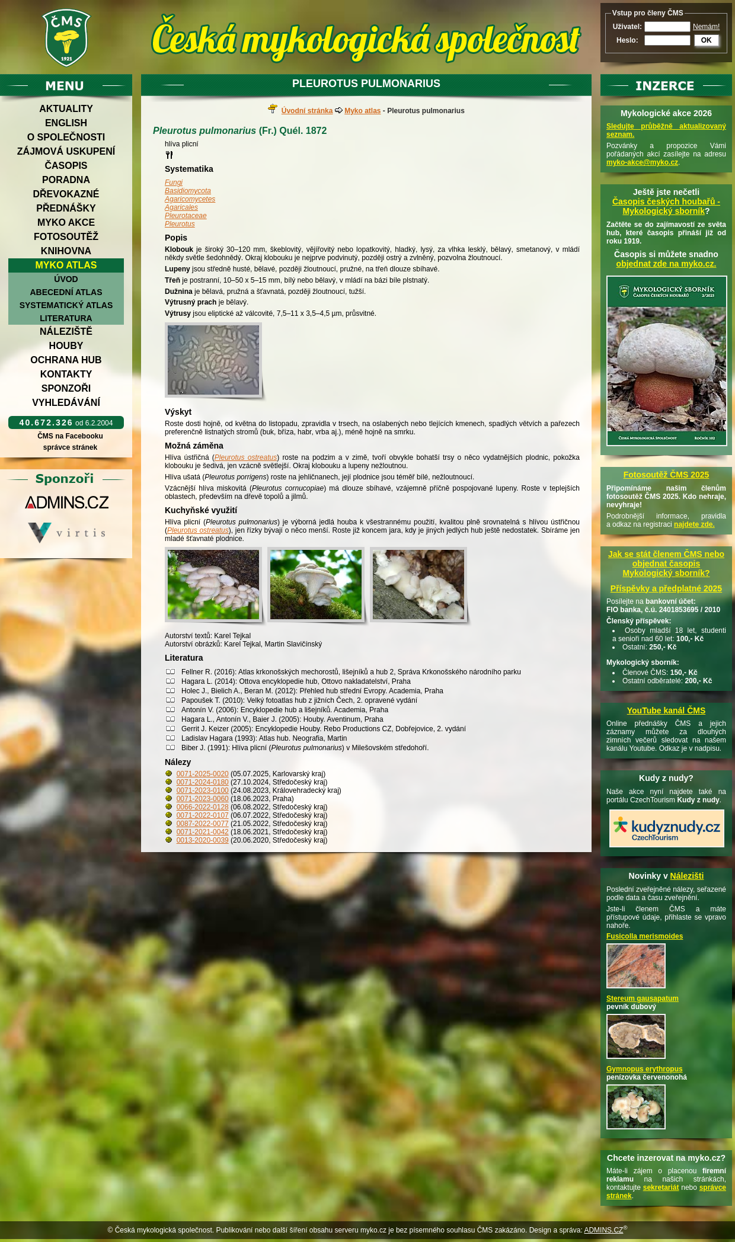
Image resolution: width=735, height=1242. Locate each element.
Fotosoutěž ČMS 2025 (667, 474)
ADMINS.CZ (603, 1230)
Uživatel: (627, 27)
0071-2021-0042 (203, 832)
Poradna (66, 180)
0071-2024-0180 (203, 782)
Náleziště (66, 331)
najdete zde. (694, 524)
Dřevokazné (66, 194)
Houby (66, 346)
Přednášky (65, 208)
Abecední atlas (66, 292)
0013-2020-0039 (203, 840)
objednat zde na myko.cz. (666, 263)
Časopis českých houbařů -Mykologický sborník (666, 206)
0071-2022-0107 (203, 815)
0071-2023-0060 (203, 799)
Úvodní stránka (307, 111)
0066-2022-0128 (203, 807)
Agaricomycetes (190, 199)
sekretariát (661, 1187)
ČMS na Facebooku (70, 436)
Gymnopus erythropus (644, 1069)
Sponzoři (66, 388)
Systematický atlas (66, 305)
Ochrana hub (65, 360)
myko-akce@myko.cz (642, 162)
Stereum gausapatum (642, 998)
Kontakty (66, 374)
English (66, 123)
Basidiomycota (188, 191)
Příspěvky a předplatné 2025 (666, 588)
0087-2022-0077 (203, 824)
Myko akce (66, 222)
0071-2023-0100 (203, 790)
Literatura (66, 318)
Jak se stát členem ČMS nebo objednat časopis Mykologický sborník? (666, 563)
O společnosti (66, 137)
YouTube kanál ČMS (666, 710)
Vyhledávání (66, 403)
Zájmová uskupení (66, 151)
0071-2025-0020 (203, 774)
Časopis (65, 166)
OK (706, 40)
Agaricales (181, 207)
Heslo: (627, 40)
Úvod (66, 279)
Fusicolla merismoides (644, 936)
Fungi (174, 182)
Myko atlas (66, 265)
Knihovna (66, 251)
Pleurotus (180, 224)
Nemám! (706, 27)
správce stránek (70, 447)
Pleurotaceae (186, 216)
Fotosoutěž (66, 237)
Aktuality (66, 109)
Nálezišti (687, 876)
